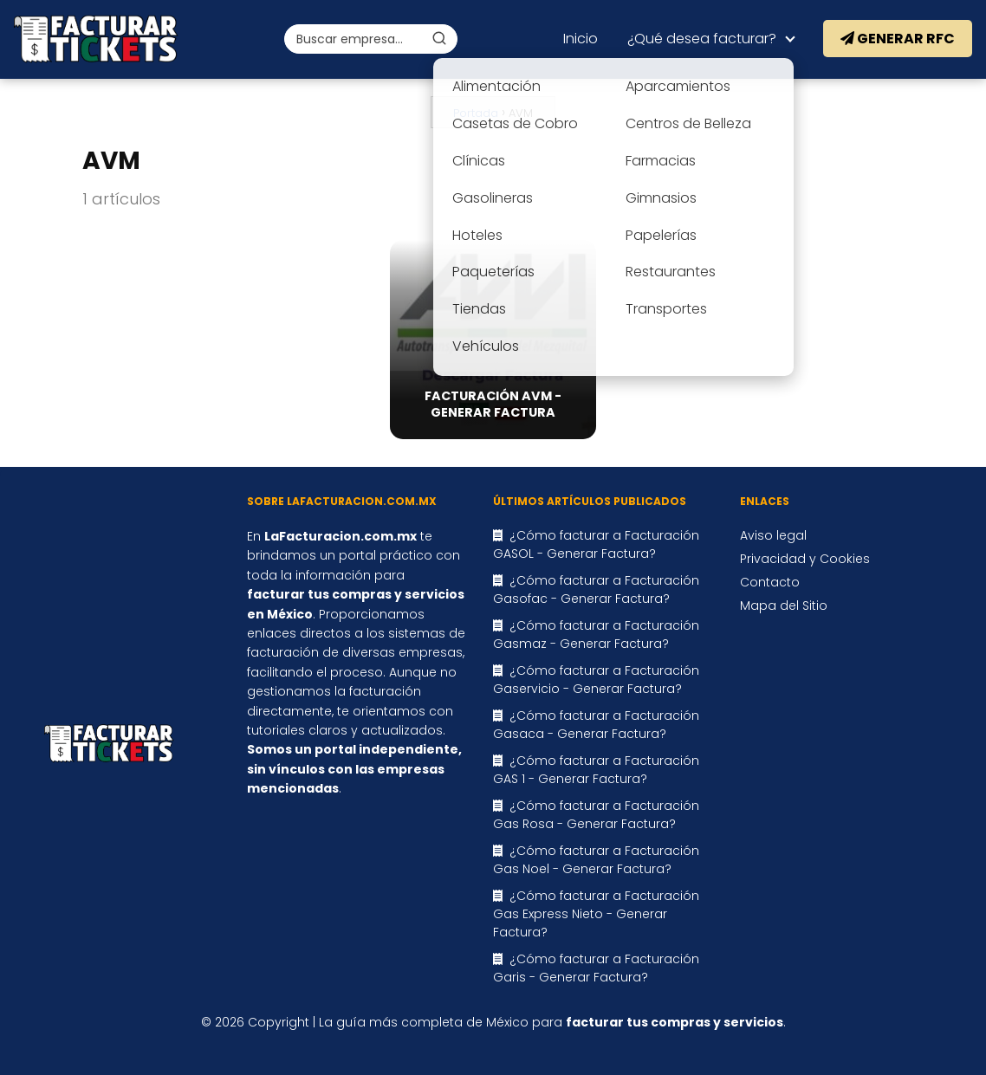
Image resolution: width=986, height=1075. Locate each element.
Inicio (580, 39)
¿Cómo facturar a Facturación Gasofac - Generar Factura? (596, 589)
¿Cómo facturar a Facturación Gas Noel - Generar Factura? (596, 859)
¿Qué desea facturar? (701, 39)
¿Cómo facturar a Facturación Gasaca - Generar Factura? (596, 724)
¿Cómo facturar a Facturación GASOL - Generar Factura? (596, 544)
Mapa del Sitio (783, 605)
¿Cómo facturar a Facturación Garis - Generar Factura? (596, 968)
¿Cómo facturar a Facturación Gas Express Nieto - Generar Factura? (596, 914)
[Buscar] (439, 38)
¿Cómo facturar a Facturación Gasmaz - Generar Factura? (596, 634)
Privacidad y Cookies (805, 558)
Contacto (770, 582)
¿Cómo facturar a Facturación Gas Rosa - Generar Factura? (596, 814)
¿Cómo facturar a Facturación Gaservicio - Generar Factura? (596, 679)
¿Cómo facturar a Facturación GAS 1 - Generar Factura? (596, 769)
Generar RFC (897, 39)
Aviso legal (773, 535)
